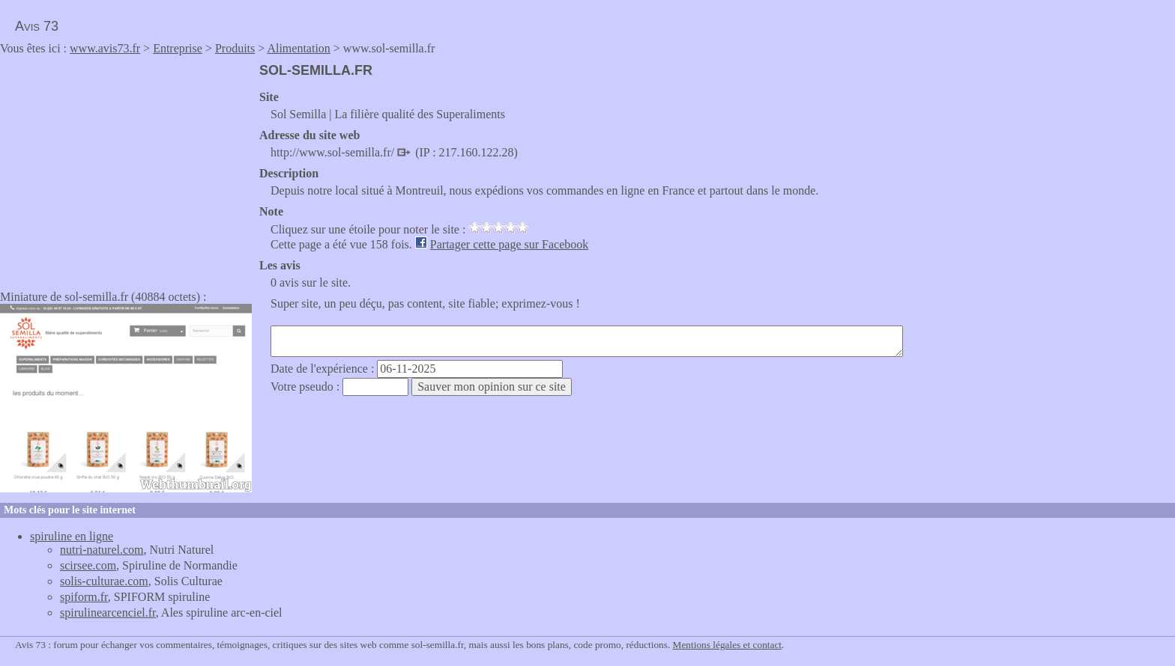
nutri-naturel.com (102, 549)
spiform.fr (84, 596)
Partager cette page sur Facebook (509, 244)
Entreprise (177, 48)
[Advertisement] (126, 167)
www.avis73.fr (105, 48)
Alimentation (298, 48)
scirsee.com (88, 565)
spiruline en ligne (71, 536)
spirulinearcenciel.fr (108, 612)
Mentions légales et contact (727, 644)
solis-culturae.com (104, 581)
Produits (235, 48)
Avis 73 (36, 26)
